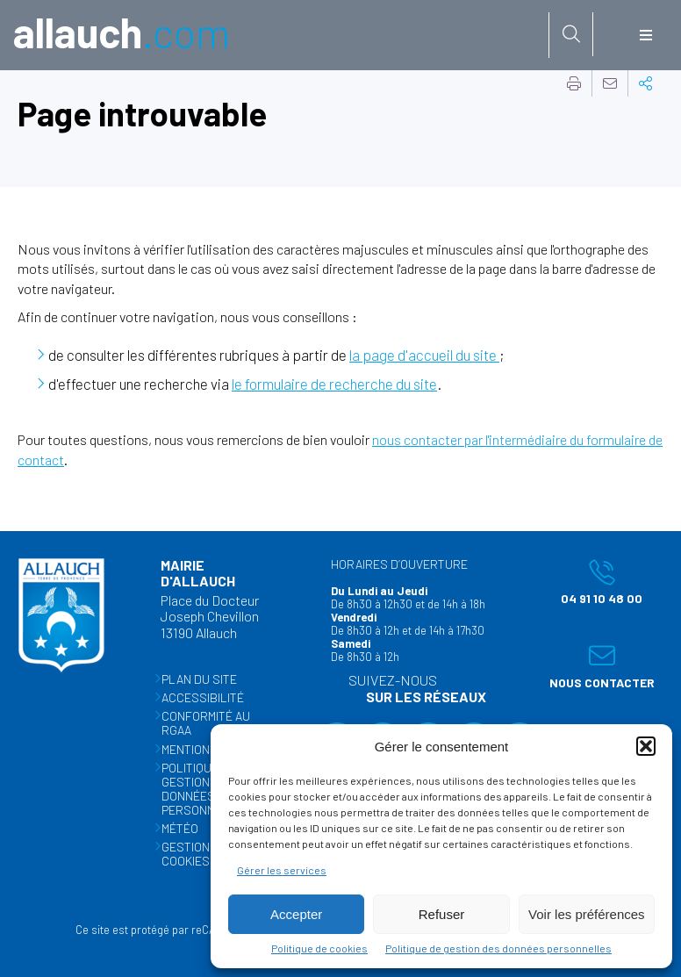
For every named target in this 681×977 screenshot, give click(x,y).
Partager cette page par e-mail (609, 83)
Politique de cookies (319, 948)
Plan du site (199, 679)
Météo (179, 828)
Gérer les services (281, 870)
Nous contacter (598, 666)
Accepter (296, 914)
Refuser (442, 914)
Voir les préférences (586, 914)
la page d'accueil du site (424, 354)
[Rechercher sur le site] (571, 34)
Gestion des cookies (198, 853)
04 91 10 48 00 (592, 582)
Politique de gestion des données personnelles (498, 948)
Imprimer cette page (573, 83)
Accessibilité (202, 697)
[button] (646, 746)
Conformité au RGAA (205, 722)
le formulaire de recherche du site (334, 383)
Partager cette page (645, 83)
